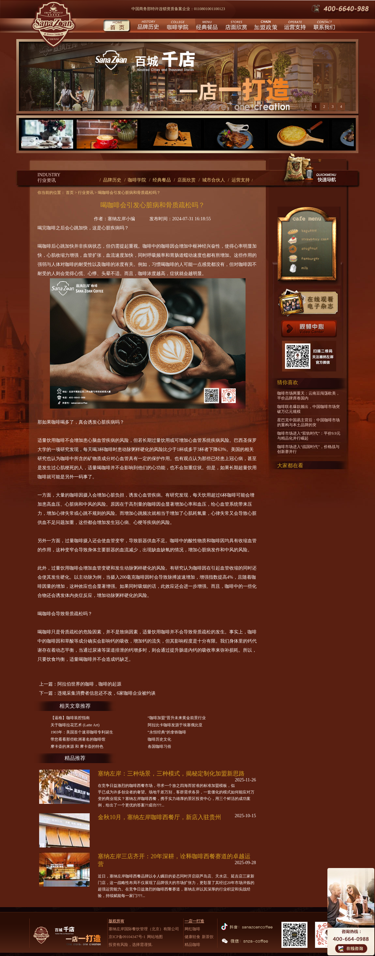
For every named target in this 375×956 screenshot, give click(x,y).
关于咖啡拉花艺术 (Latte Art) (75, 725)
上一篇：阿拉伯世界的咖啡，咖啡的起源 (80, 684)
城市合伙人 (265, 26)
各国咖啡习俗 (159, 746)
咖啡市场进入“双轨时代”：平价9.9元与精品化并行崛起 (308, 436)
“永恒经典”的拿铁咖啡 (167, 732)
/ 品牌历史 (110, 180)
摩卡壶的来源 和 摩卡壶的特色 (77, 746)
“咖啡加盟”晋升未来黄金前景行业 (177, 718)
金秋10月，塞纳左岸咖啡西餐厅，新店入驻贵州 (159, 817)
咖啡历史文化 (159, 739)
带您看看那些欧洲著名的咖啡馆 (78, 739)
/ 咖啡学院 (135, 180)
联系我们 (324, 26)
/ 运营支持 (239, 180)
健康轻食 (192, 936)
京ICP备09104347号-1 (127, 936)
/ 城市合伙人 (212, 180)
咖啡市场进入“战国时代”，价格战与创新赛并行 (308, 449)
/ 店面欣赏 (185, 180)
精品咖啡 (192, 944)
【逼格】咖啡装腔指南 (70, 718)
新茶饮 (208, 936)
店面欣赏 (235, 26)
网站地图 (155, 936)
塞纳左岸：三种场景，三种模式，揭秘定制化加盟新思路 (171, 773)
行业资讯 (86, 192)
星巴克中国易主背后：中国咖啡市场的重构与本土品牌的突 (308, 422)
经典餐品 (206, 26)
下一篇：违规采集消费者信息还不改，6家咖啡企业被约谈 (97, 693)
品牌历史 (147, 26)
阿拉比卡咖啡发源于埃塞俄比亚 (175, 725)
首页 (116, 26)
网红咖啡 (192, 929)
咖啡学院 (177, 26)
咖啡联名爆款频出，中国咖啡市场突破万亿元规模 (308, 409)
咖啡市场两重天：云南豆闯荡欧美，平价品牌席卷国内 (308, 395)
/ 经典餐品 (160, 180)
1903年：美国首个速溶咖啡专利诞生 (82, 732)
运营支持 (294, 26)
